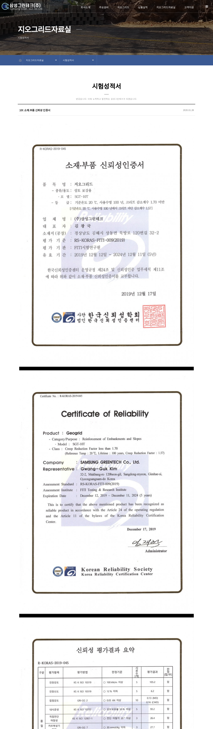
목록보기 (184, 688)
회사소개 (85, 7)
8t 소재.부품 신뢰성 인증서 (49, 668)
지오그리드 (123, 7)
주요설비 (104, 7)
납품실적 (143, 7)
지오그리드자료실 (165, 7)
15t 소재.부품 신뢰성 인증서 (50, 677)
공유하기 (191, 60)
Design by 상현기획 (74, 724)
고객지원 (189, 7)
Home (26, 8)
